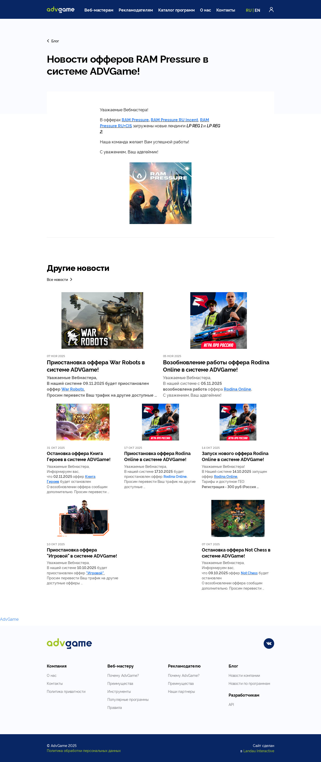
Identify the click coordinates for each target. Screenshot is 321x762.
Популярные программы (127, 699)
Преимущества (120, 683)
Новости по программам (249, 683)
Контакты (225, 10)
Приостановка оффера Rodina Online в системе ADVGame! (157, 456)
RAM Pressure (135, 119)
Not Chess (249, 572)
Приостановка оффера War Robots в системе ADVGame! (96, 365)
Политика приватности (66, 691)
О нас (205, 10)
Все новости (60, 279)
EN (257, 10)
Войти (271, 10)
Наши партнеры (181, 691)
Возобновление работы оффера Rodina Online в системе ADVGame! (216, 365)
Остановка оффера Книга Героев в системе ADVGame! (79, 456)
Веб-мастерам (98, 10)
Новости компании (244, 675)
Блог (53, 40)
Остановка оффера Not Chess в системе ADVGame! (236, 553)
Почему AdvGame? (123, 675)
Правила (114, 707)
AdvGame (9, 619)
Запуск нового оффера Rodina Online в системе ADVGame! (235, 456)
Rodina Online (237, 389)
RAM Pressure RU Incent (174, 119)
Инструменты (119, 691)
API (231, 704)
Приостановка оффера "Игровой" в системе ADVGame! (82, 553)
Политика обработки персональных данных (84, 750)
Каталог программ (176, 10)
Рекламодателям (136, 10)
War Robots (72, 389)
